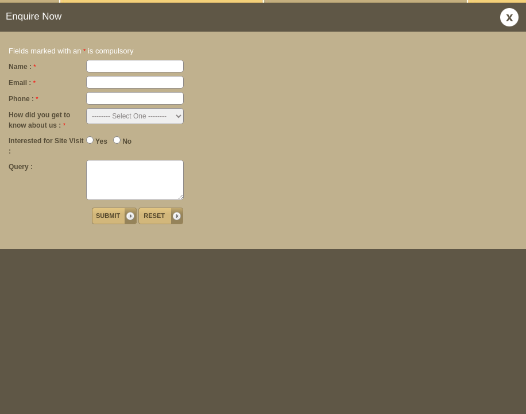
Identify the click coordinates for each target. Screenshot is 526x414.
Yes (96, 140)
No (122, 140)
